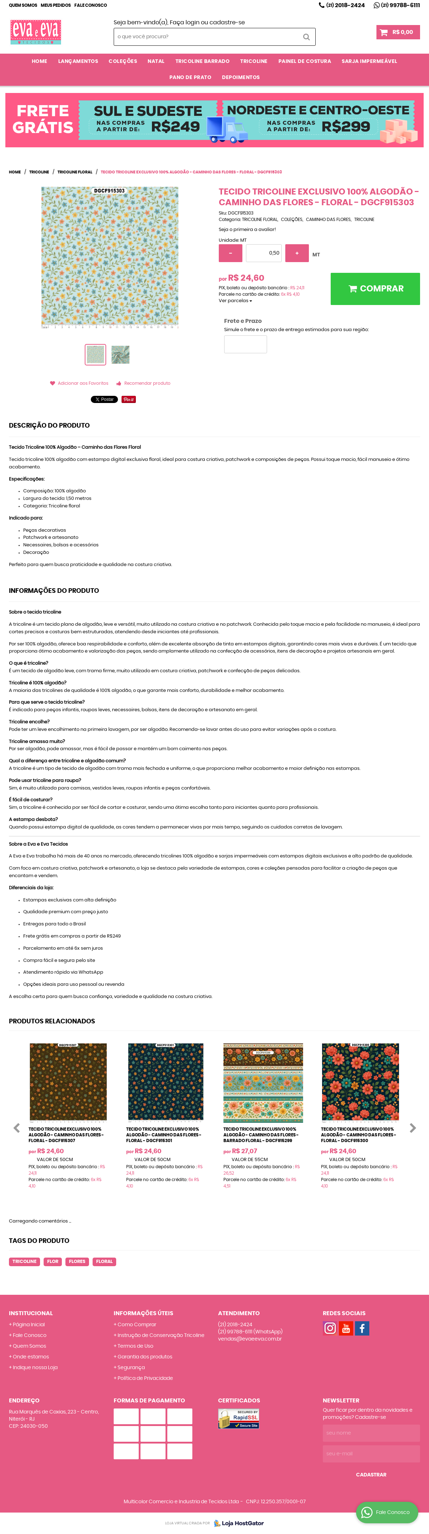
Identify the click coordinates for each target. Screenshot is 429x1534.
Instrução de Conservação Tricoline (161, 1335)
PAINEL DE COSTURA (304, 61)
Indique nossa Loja (35, 1367)
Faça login (184, 22)
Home (40, 61)
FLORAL (104, 1261)
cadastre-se (227, 22)
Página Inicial (29, 1324)
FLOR (52, 1261)
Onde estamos (31, 1357)
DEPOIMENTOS (241, 77)
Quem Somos (23, 5)
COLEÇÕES (123, 61)
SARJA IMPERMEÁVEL (370, 61)
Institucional (31, 1313)
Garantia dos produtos (145, 1357)
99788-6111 (400, 5)
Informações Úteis (143, 1313)
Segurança (131, 1367)
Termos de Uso (135, 1346)
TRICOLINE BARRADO (203, 61)
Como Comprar (137, 1324)
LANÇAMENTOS (78, 61)
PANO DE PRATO (190, 77)
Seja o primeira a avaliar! (247, 229)
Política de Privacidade (145, 1378)
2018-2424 (345, 5)
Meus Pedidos (56, 5)
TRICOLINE (254, 61)
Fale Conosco (90, 5)
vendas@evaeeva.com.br (250, 1339)
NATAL (156, 61)
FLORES (77, 1261)
